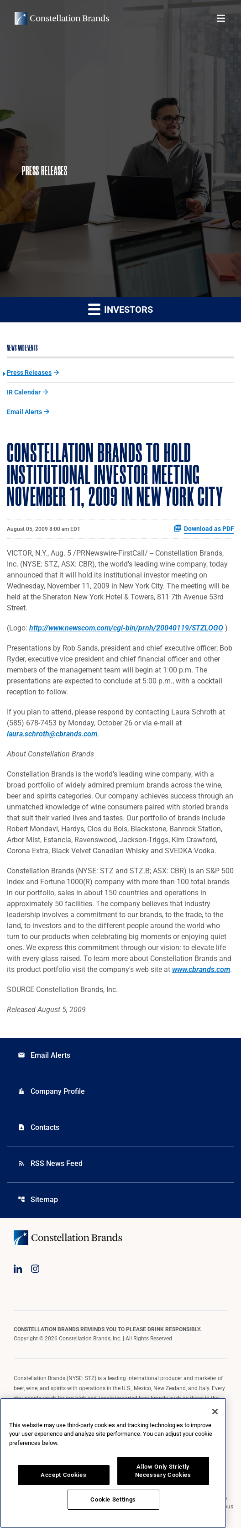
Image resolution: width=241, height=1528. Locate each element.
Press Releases (29, 372)
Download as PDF (203, 528)
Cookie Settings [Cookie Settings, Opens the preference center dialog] (113, 1499)
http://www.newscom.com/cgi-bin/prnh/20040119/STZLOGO (126, 628)
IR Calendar (24, 392)
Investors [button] (120, 309)
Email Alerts (24, 411)
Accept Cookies (63, 1474)
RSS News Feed (50, 1163)
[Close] (215, 1412)
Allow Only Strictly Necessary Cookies (163, 1470)
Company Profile (51, 1091)
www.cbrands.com (201, 969)
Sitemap (38, 1199)
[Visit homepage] (62, 18)
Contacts (38, 1127)
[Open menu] (220, 18)
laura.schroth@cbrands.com (52, 734)
